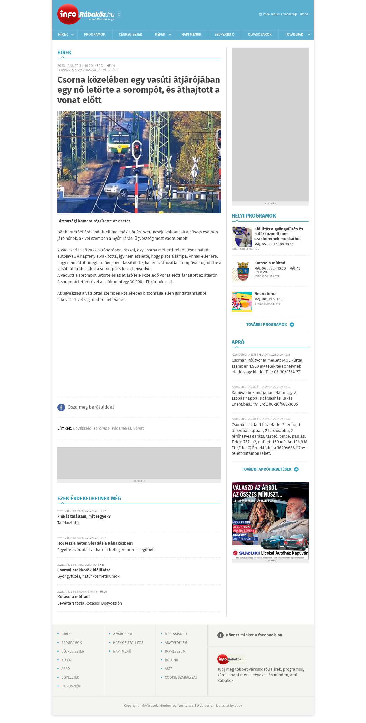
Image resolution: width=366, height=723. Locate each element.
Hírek (63, 34)
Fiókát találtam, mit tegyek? (84, 516)
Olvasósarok (260, 34)
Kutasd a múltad (270, 263)
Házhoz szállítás (128, 643)
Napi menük (191, 34)
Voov (238, 705)
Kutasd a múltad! (73, 597)
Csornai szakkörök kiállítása (84, 570)
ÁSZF (168, 669)
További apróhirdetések (266, 469)
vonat (138, 428)
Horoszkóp (71, 686)
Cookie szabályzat (181, 677)
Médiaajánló (176, 634)
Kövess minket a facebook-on (254, 635)
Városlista (119, 14)
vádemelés (121, 428)
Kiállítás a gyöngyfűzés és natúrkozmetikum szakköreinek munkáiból (278, 234)
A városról (123, 634)
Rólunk (171, 660)
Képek (160, 34)
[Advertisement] (139, 462)
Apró (65, 669)
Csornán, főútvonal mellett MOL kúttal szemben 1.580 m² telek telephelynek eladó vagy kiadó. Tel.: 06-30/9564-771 (267, 366)
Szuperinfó (225, 34)
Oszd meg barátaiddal (91, 407)
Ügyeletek (70, 677)
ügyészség (82, 428)
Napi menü (122, 651)
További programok (266, 324)
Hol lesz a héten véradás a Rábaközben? (95, 543)
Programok (94, 34)
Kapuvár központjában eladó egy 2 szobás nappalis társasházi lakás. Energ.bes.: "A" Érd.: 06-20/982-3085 (265, 399)
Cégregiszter (130, 34)
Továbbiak (294, 34)
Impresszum (175, 651)
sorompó (102, 428)
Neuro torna (265, 294)
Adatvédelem (176, 643)
